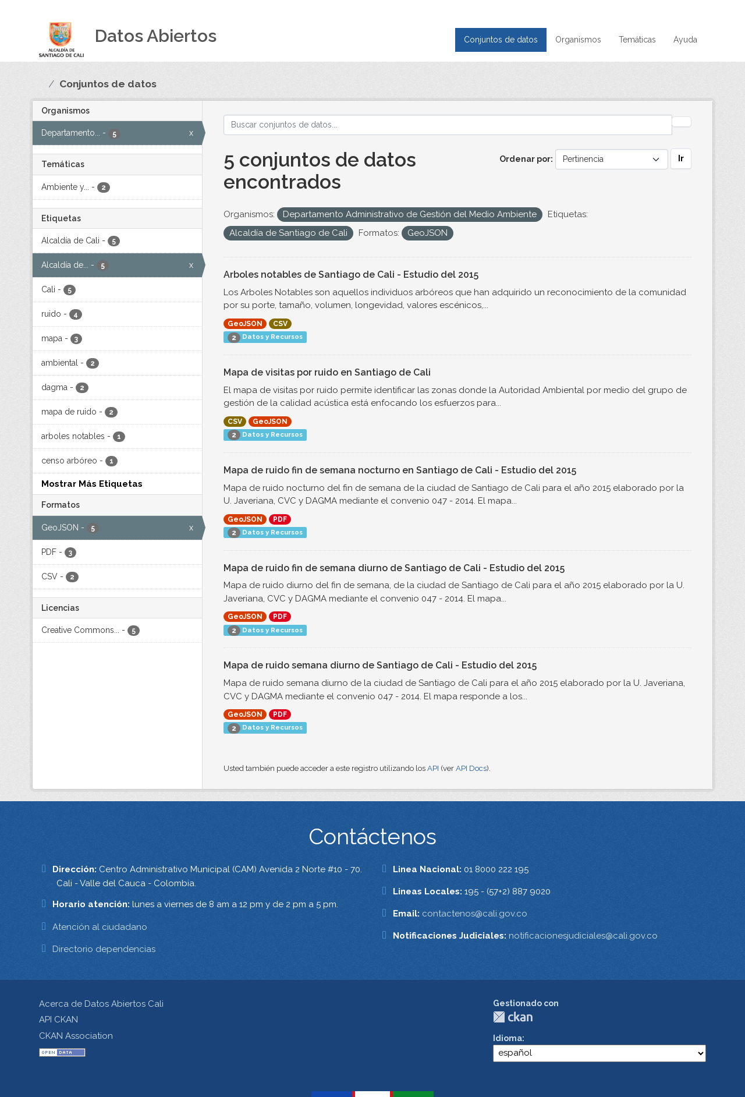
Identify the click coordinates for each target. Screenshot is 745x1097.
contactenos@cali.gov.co (474, 913)
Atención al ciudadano (99, 927)
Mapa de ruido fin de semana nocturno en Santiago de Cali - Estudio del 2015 (400, 470)
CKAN (513, 1017)
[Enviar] (681, 121)
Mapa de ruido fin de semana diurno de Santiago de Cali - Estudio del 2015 (394, 568)
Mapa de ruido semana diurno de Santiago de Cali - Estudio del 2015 (380, 665)
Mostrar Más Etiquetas (92, 484)
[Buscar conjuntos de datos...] (448, 125)
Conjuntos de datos (501, 39)
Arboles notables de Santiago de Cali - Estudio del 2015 (351, 274)
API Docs (471, 768)
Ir (681, 158)
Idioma (507, 1038)
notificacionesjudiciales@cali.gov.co (583, 935)
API (433, 768)
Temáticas (637, 39)
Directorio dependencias (103, 949)
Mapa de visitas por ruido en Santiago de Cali (327, 372)
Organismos (578, 39)
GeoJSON (245, 324)
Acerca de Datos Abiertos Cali (101, 1004)
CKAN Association (76, 1036)
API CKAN (58, 1019)
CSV (280, 324)
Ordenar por (525, 159)
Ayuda (685, 39)
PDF (280, 519)
